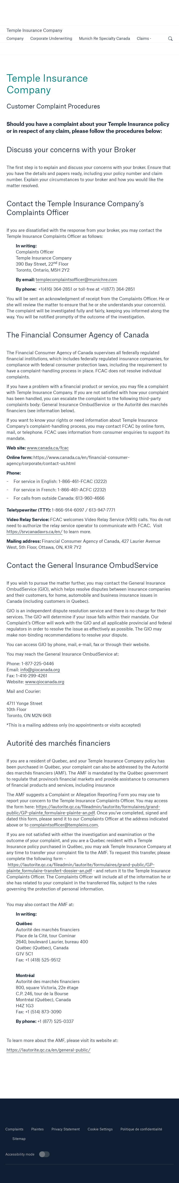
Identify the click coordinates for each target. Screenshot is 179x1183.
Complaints (14, 1129)
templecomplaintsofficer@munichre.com (76, 279)
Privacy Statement (66, 1129)
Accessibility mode (27, 1154)
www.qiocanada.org (44, 681)
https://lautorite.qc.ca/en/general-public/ (48, 1050)
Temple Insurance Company (34, 30)
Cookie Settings (100, 1129)
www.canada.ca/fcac (48, 448)
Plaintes (37, 1129)
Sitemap (19, 1138)
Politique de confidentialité (141, 1129)
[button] (15, 38)
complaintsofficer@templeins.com (64, 825)
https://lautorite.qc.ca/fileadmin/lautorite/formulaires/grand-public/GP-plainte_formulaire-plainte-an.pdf (83, 810)
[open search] (170, 39)
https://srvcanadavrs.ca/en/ (34, 531)
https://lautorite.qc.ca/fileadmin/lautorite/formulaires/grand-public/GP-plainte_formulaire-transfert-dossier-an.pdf (81, 867)
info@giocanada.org (40, 669)
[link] (51, 38)
